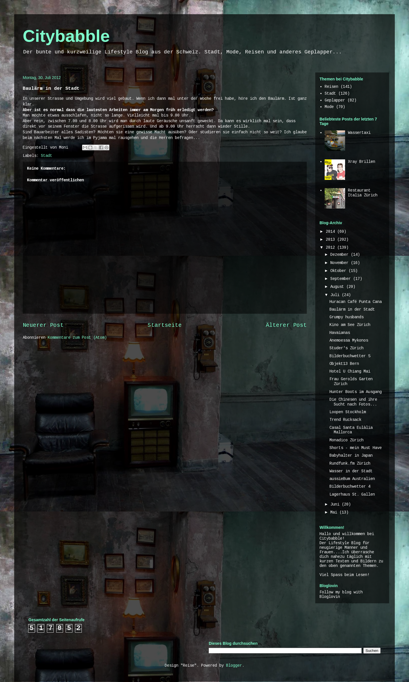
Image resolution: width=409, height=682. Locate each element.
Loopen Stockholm (347, 412)
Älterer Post (286, 325)
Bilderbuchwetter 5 (349, 356)
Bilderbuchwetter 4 (349, 486)
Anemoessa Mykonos (348, 340)
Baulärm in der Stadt (352, 309)
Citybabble (66, 35)
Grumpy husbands (346, 317)
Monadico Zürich (346, 440)
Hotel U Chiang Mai (349, 371)
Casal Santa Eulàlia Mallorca (351, 430)
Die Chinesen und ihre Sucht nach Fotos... (353, 402)
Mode (329, 107)
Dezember (340, 254)
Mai (334, 512)
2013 (331, 239)
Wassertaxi (359, 132)
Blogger (234, 665)
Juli (336, 295)
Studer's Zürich (346, 348)
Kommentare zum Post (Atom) (77, 337)
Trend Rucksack (345, 419)
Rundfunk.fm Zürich (349, 463)
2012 (331, 247)
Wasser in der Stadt (351, 471)
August (338, 286)
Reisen (331, 86)
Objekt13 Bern (344, 363)
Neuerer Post (43, 325)
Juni (336, 504)
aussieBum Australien (352, 479)
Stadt (46, 155)
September (341, 278)
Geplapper (335, 100)
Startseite (165, 325)
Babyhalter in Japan (351, 455)
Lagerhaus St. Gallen (352, 494)
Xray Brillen (361, 161)
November (340, 263)
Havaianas (339, 332)
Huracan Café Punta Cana (355, 302)
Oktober (339, 271)
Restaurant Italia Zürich (362, 192)
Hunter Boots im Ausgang (355, 392)
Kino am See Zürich (349, 325)
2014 (331, 231)
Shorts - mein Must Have (355, 448)
